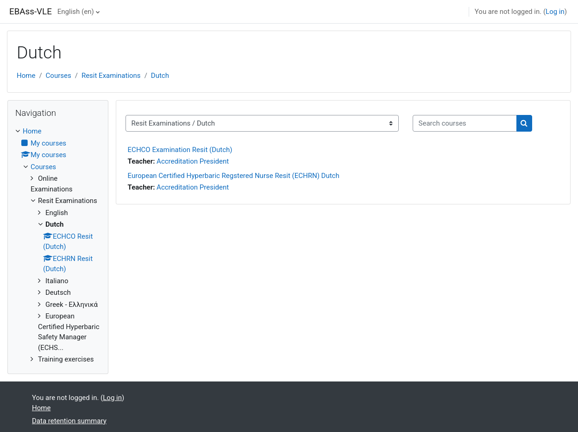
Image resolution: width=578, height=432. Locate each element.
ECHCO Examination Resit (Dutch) (180, 150)
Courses (58, 75)
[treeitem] (58, 245)
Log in (555, 11)
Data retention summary (69, 421)
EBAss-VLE (30, 11)
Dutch (160, 75)
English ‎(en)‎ (75, 11)
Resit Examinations (111, 75)
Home (26, 75)
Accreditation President (193, 161)
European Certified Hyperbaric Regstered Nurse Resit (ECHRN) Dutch (233, 176)
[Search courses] (465, 123)
